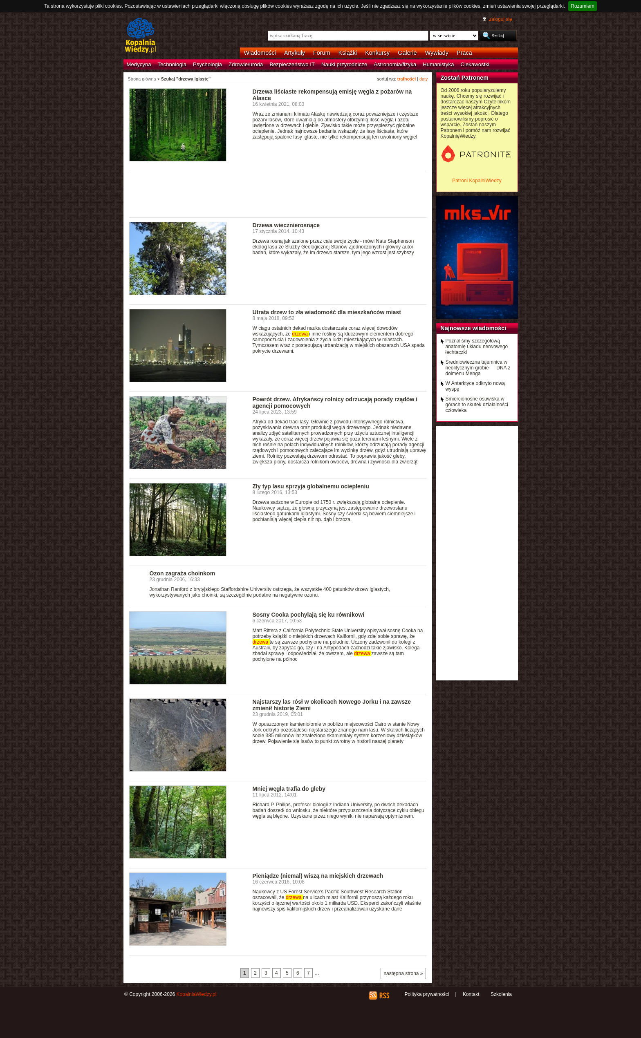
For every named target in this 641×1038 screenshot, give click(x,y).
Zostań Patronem (465, 77)
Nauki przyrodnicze (344, 64)
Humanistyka (438, 64)
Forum (321, 52)
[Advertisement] (278, 193)
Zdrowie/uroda (246, 64)
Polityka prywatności (426, 994)
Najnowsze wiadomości (474, 328)
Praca (464, 52)
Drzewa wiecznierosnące (286, 225)
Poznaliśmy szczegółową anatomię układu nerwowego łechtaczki (477, 346)
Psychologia (207, 64)
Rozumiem (582, 6)
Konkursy (377, 52)
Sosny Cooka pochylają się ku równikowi (309, 614)
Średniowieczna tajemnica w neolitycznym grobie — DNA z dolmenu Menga (478, 367)
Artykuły (294, 52)
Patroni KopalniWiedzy (477, 180)
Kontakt (471, 994)
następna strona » (403, 973)
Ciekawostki (475, 64)
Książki (347, 52)
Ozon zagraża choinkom (182, 573)
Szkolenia (501, 994)
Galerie (407, 52)
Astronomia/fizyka (395, 64)
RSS (384, 995)
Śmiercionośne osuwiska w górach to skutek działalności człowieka (477, 404)
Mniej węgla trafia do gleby (289, 788)
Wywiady (436, 52)
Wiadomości (260, 52)
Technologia (172, 64)
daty (423, 78)
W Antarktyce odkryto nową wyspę (475, 386)
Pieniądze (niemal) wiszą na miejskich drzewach (318, 875)
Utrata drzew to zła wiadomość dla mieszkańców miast (327, 312)
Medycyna (139, 64)
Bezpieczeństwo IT (292, 64)
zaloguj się (500, 19)
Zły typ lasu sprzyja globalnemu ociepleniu (311, 486)
